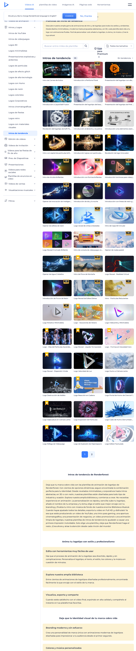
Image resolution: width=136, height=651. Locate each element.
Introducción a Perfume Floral (86, 80)
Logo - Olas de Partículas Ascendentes (58, 347)
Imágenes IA (68, 4)
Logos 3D (13, 45)
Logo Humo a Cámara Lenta (116, 371)
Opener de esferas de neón (53, 226)
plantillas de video (48, 4)
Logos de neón (16, 89)
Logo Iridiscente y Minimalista (117, 323)
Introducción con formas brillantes (88, 177)
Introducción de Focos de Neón (55, 298)
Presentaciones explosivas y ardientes (22, 58)
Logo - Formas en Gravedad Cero (118, 347)
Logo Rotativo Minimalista (53, 323)
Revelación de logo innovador (117, 153)
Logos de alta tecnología (20, 77)
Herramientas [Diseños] (103, 4)
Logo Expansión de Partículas (85, 420)
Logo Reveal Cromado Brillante (55, 250)
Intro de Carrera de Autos (53, 80)
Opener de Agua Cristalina (53, 274)
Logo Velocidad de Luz (83, 371)
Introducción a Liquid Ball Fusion (56, 104)
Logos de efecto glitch (19, 71)
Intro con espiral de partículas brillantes (58, 153)
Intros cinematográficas (20, 106)
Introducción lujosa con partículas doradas (91, 153)
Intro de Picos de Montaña (84, 274)
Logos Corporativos (18, 101)
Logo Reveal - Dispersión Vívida (55, 371)
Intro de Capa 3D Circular (115, 226)
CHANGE (69, 16)
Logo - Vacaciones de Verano (85, 323)
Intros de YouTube (17, 33)
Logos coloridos (16, 95)
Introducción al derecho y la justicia (88, 129)
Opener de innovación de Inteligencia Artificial (61, 201)
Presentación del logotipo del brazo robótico (91, 104)
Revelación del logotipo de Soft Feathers (59, 129)
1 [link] (84, 454)
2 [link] (91, 454)
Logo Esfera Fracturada (114, 444)
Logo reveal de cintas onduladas (86, 226)
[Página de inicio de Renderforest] (6, 5)
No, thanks (86, 16)
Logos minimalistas (18, 51)
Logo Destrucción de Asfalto (54, 395)
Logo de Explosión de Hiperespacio (88, 444)
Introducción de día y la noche (86, 201)
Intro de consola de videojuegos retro (89, 250)
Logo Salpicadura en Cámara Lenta (56, 420)
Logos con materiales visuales (19, 126)
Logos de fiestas (16, 112)
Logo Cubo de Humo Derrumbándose (120, 420)
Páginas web (85, 4)
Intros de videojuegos (19, 39)
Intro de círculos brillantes (53, 177)
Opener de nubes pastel (114, 250)
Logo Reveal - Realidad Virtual (117, 274)
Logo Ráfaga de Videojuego (54, 444)
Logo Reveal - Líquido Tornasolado (87, 347)
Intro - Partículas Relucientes (116, 298)
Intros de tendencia (18, 133)
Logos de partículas (18, 66)
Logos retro (14, 118)
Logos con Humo (17, 83)
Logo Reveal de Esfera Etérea (85, 298)
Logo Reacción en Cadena (84, 395)
